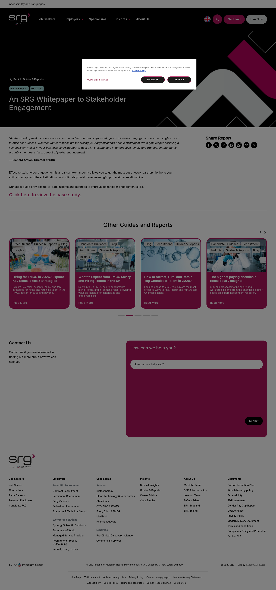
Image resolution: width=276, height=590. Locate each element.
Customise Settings (97, 80)
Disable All (152, 79)
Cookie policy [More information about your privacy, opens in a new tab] (139, 70)
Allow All (179, 79)
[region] (139, 74)
